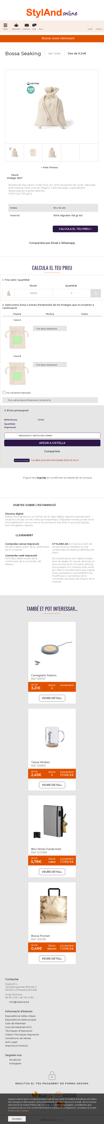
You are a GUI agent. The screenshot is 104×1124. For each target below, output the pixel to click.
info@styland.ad (19, 1002)
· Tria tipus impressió (46, 328)
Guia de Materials (15, 1023)
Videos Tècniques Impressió (22, 1034)
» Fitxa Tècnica (49, 167)
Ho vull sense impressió (18, 392)
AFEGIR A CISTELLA (52, 442)
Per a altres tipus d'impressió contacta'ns (29, 400)
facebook (15, 1059)
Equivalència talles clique (20, 1016)
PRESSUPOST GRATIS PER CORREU (35, 435)
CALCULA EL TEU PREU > (75, 228)
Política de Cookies (18, 1110)
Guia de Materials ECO (18, 1027)
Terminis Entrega (22, 460)
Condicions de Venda (18, 1038)
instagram (15, 1063)
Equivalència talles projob (20, 1019)
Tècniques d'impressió (18, 1030)
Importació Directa (16, 1045)
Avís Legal (11, 1042)
